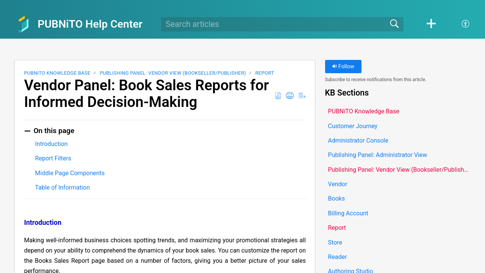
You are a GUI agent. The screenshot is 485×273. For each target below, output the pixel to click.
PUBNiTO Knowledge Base (57, 73)
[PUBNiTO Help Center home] (23, 24)
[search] (282, 24)
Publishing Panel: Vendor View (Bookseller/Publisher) (173, 73)
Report (264, 73)
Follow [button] (343, 66)
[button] (431, 24)
